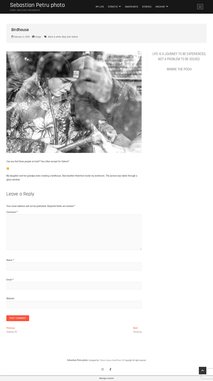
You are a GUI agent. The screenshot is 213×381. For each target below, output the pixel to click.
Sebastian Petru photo (37, 5)
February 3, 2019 (20, 36)
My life (100, 7)
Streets (113, 7)
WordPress (117, 360)
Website (10, 298)
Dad (69, 36)
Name (10, 260)
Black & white (54, 36)
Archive (160, 7)
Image (38, 36)
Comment (11, 212)
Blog (64, 36)
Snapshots (131, 7)
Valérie (74, 36)
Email (9, 279)
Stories (146, 7)
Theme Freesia (105, 360)
